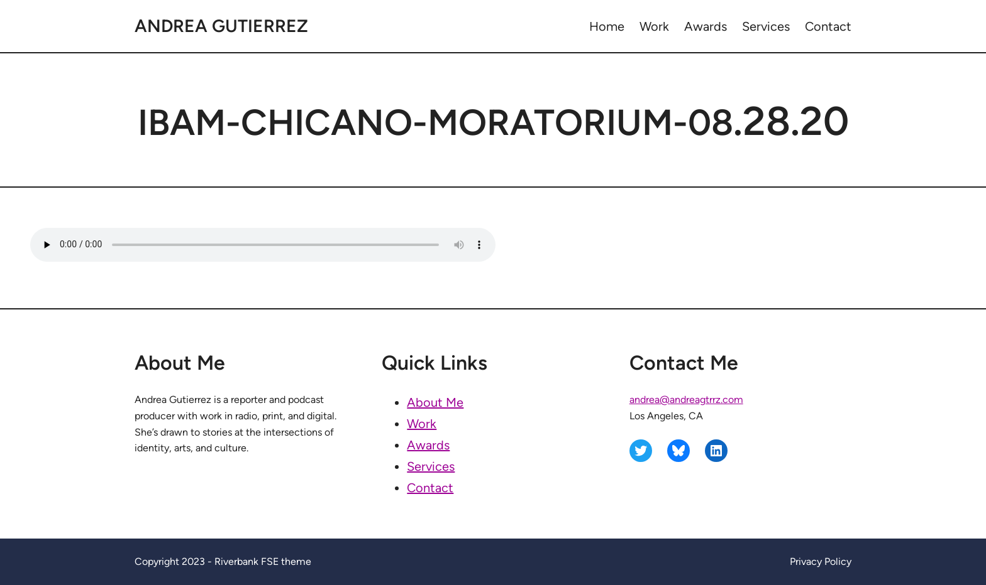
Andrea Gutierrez (221, 25)
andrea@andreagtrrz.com (686, 399)
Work (421, 423)
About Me (435, 402)
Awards (428, 445)
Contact (430, 487)
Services (431, 466)
